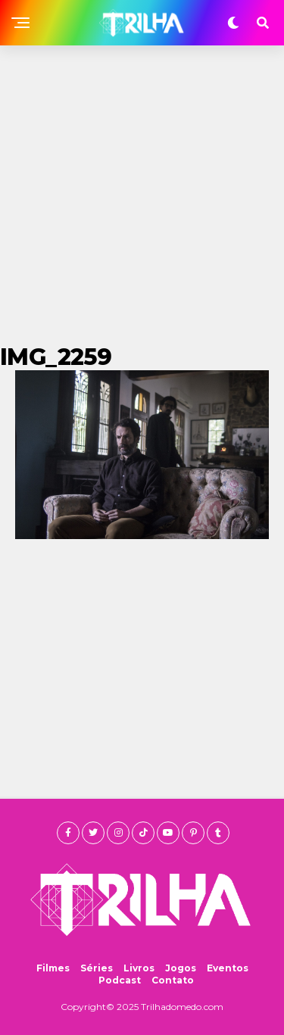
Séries (96, 968)
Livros (138, 968)
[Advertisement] (142, 195)
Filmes (53, 968)
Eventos (227, 968)
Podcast (119, 980)
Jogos (180, 968)
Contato (172, 980)
